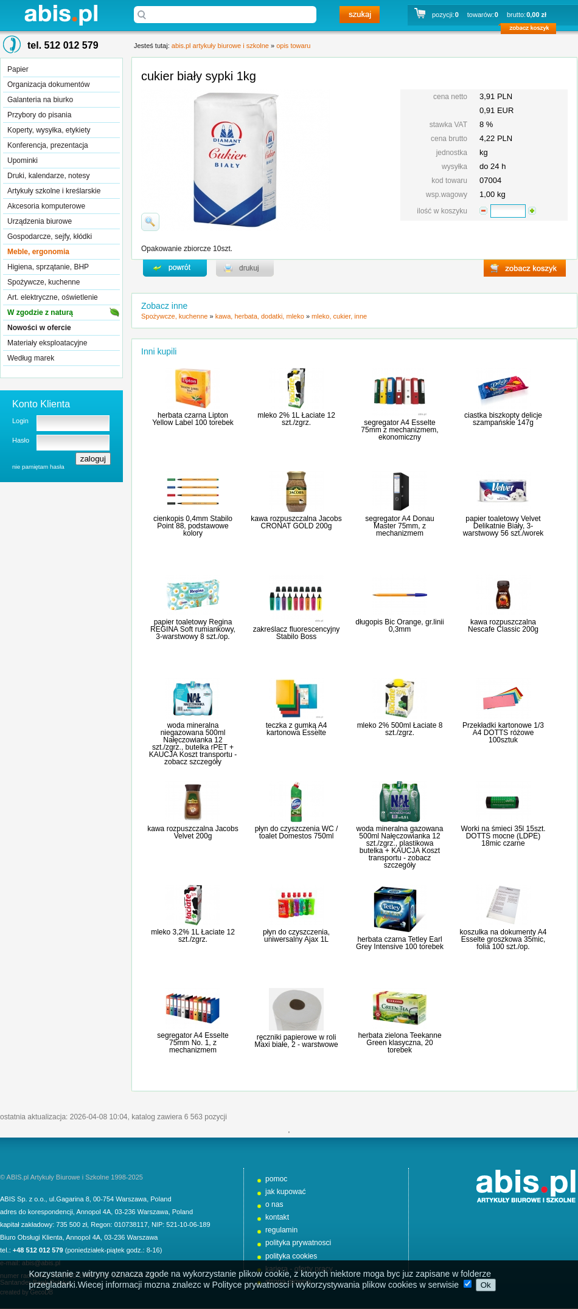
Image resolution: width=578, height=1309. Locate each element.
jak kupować (285, 1191)
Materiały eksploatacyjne (47, 343)
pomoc (276, 1179)
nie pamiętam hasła (38, 466)
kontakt (277, 1217)
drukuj (245, 268)
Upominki (22, 160)
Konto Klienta (41, 404)
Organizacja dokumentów (48, 84)
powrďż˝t (175, 268)
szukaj (359, 14)
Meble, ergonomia (38, 251)
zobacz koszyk (532, 30)
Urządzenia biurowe (39, 221)
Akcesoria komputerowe (46, 206)
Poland (160, 1199)
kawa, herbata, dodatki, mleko (259, 316)
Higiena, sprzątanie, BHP (48, 267)
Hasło (20, 440)
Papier (18, 69)
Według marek (30, 358)
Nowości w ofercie (39, 327)
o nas (274, 1204)
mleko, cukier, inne (339, 316)
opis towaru (293, 45)
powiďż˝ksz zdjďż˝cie (150, 222)
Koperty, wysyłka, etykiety (49, 130)
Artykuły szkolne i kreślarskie (53, 191)
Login (20, 420)
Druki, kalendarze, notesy (48, 175)
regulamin (281, 1230)
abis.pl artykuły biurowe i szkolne (61, 15)
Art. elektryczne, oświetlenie (52, 297)
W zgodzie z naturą (40, 312)
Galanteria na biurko (40, 99)
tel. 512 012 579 (63, 45)
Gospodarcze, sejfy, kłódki (49, 236)
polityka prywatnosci (298, 1242)
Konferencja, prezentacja (47, 145)
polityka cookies (291, 1256)
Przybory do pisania (39, 115)
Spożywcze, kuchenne (43, 282)
